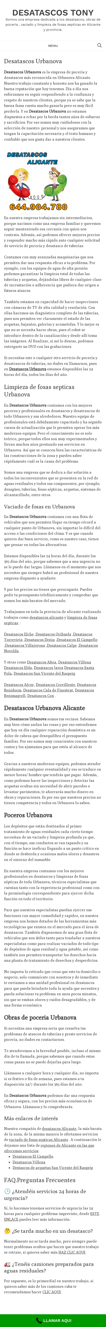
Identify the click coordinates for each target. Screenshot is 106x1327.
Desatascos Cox (40, 695)
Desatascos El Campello (77, 639)
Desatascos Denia (40, 639)
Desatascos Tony (53, 13)
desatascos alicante (46, 617)
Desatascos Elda (18, 667)
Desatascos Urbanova (27, 369)
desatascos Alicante (59, 1128)
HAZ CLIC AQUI (71, 1252)
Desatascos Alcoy (19, 684)
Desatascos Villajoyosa (25, 645)
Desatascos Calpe (62, 645)
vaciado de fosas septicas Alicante (38, 1139)
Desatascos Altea (41, 662)
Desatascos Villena (74, 662)
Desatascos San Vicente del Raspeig (44, 673)
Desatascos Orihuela (53, 634)
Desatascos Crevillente (55, 684)
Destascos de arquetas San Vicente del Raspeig (53, 1167)
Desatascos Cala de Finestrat (48, 690)
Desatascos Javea (48, 667)
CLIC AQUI (51, 1292)
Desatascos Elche (19, 634)
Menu (53, 46)
